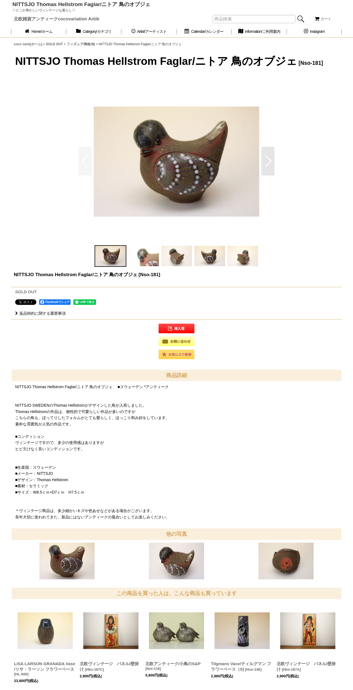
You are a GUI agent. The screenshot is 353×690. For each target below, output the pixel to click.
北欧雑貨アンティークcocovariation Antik (56, 18)
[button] (267, 161)
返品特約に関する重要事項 (40, 313)
